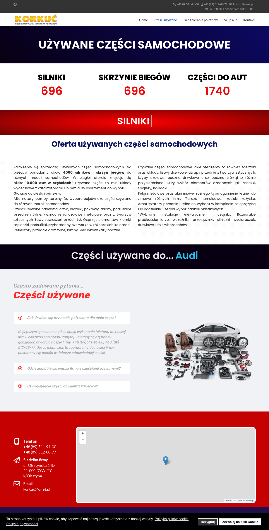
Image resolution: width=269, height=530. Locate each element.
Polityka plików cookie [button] (172, 519)
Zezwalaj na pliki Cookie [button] (240, 522)
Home (143, 20)
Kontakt (248, 20)
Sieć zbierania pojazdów (200, 20)
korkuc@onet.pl (243, 4)
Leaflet (227, 500)
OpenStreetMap (244, 500)
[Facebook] (15, 4)
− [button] (82, 440)
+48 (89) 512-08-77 (216, 4)
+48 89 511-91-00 (188, 4)
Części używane (165, 20)
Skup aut (230, 20)
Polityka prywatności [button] (22, 524)
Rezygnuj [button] (208, 522)
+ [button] (82, 433)
